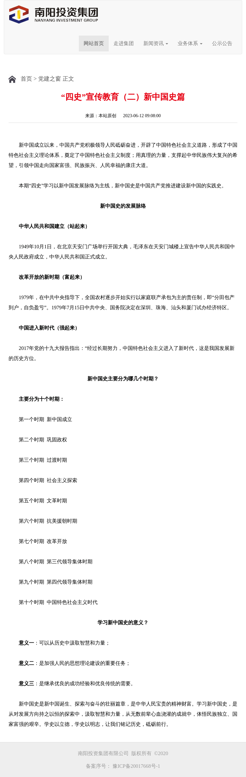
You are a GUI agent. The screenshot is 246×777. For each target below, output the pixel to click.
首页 (26, 79)
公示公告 (222, 43)
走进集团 (123, 43)
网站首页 (94, 43)
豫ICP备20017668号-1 (136, 766)
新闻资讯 (155, 43)
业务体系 (190, 43)
